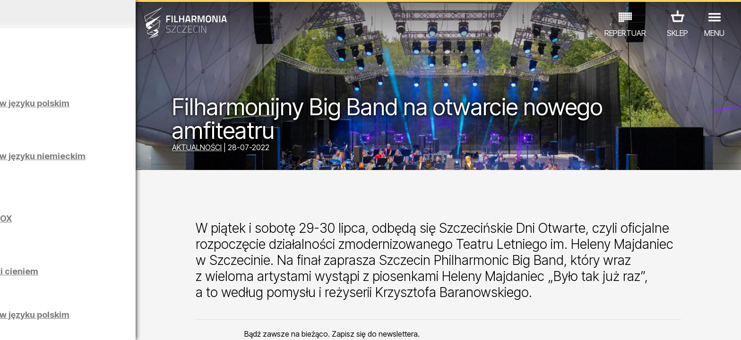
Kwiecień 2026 (96, 14)
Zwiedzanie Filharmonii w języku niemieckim (113, 160)
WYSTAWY (118, 299)
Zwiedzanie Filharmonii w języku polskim (113, 108)
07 (101, 324)
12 (176, 324)
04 (56, 324)
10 (146, 324)
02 (26, 324)
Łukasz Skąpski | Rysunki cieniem (111, 276)
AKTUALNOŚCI (250, 148)
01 (11, 324)
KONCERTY (44, 299)
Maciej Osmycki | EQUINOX (116, 218)
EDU (82, 299)
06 (86, 324)
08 (116, 324)
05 (71, 324)
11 (161, 324)
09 (131, 324)
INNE (155, 299)
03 (41, 324)
